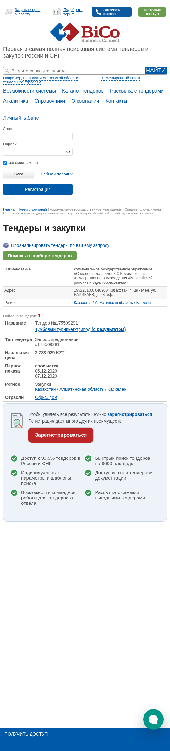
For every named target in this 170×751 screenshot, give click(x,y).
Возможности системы (29, 91)
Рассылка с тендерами (137, 91)
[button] (153, 719)
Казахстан (83, 302)
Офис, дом (46, 397)
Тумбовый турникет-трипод (80, 329)
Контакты (116, 101)
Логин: (9, 129)
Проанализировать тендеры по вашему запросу (60, 245)
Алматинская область (114, 302)
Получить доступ (26, 734)
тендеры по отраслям (22, 82)
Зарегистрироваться (61, 435)
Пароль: (10, 144)
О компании (85, 101)
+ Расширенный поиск (120, 78)
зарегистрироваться (130, 414)
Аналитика (15, 101)
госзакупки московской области (50, 78)
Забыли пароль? (57, 174)
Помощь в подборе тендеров (40, 255)
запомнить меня (20, 163)
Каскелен (144, 302)
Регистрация (38, 189)
